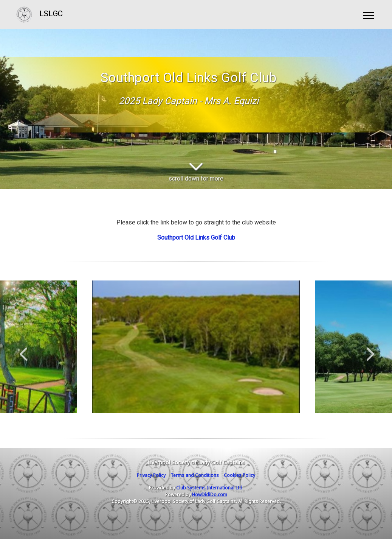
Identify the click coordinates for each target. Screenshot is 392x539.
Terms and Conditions (194, 475)
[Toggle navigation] (368, 14)
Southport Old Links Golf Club (196, 237)
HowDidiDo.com (209, 494)
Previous (23, 350)
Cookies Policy (239, 475)
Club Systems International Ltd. (209, 487)
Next (368, 350)
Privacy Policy (151, 475)
